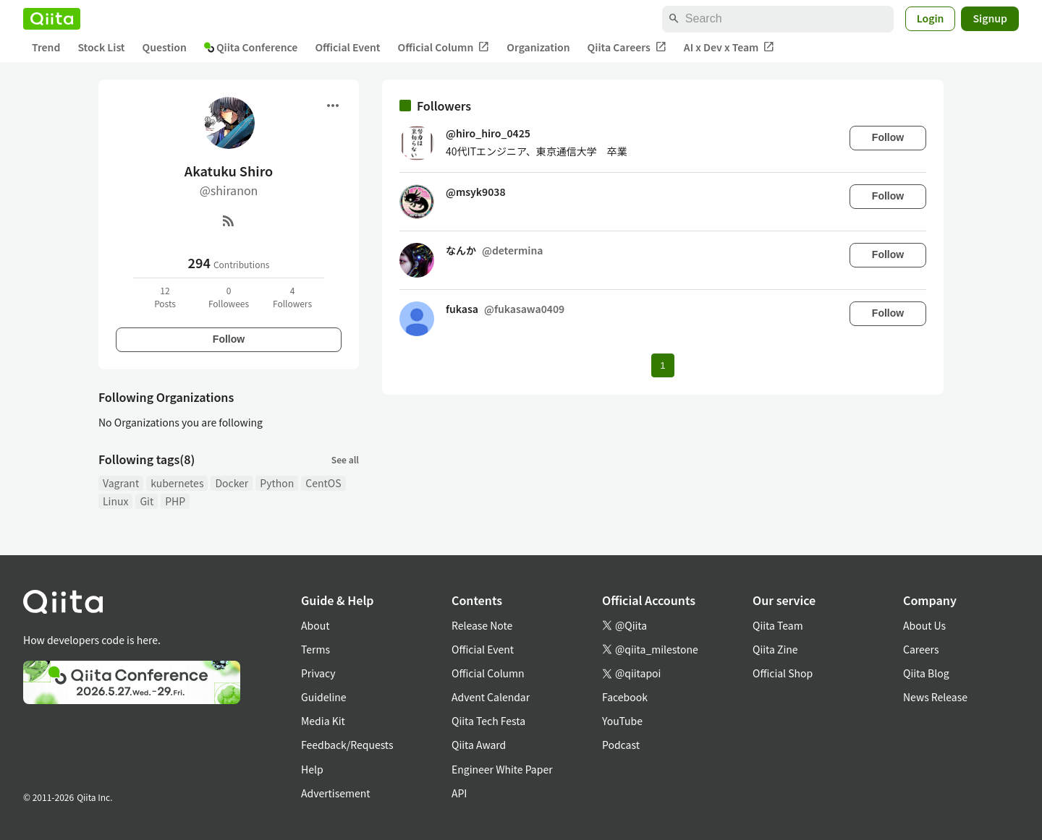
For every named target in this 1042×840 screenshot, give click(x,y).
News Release (935, 697)
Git (146, 501)
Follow (229, 339)
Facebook (625, 697)
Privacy (318, 673)
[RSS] (229, 220)
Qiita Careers (627, 47)
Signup (990, 18)
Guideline (324, 697)
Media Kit (323, 720)
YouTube (622, 720)
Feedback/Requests (347, 744)
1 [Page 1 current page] (662, 365)
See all (345, 459)
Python (277, 483)
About (315, 625)
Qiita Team (778, 625)
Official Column (444, 47)
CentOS (323, 483)
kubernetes (177, 483)
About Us (924, 625)
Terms (315, 649)
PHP (175, 501)
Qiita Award (479, 744)
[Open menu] (332, 105)
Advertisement (335, 793)
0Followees (228, 296)
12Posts (165, 296)
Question (165, 47)
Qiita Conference (251, 47)
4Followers (292, 296)
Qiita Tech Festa (488, 720)
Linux (115, 501)
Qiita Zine (775, 649)
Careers (921, 649)
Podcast (621, 744)
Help (312, 769)
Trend (46, 47)
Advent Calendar (491, 697)
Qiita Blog (926, 673)
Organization (538, 47)
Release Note (482, 625)
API (459, 793)
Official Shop (783, 673)
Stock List (100, 47)
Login (930, 18)
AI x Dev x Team (729, 47)
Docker (231, 483)
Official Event (347, 47)
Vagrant (121, 483)
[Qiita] (51, 19)
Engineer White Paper (502, 769)
